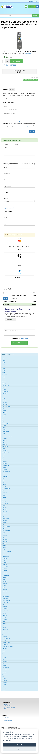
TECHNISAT (5, 633)
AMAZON (4, 374)
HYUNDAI (4, 469)
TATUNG (4, 623)
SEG (3, 587)
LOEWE (4, 496)
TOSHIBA (4, 652)
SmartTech (5, 610)
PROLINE (4, 568)
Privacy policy (7, 705)
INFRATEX (5, 476)
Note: (19, 328)
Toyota (4, 654)
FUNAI (4, 435)
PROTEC (4, 572)
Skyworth (4, 606)
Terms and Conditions (9, 707)
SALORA (4, 581)
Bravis (4, 397)
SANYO (4, 585)
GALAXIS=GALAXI (7, 437)
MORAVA (4, 520)
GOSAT (4, 442)
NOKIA (4, 528)
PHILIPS (4, 558)
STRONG (4, 615)
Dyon (3, 419)
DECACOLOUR (6, 406)
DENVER (4, 412)
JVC (3, 482)
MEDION (4, 513)
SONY (4, 614)
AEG (3, 364)
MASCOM (4, 507)
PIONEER (4, 560)
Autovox (4, 379)
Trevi (3, 655)
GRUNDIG (5, 446)
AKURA (4, 370)
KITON (4, 486)
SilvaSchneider (6, 600)
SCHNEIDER (5, 596)
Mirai (3, 516)
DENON (4, 410)
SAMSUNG (5, 583)
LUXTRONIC (5, 503)
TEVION (4, 648)
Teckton (4, 627)
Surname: (7, 173)
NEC (3, 524)
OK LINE (4, 536)
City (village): (7, 186)
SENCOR (4, 591)
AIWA (3, 366)
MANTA (4, 505)
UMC (3, 663)
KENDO (4, 484)
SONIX (4, 612)
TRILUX (4, 657)
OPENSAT (5, 539)
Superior (4, 619)
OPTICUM (5, 541)
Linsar (3, 494)
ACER (4, 360)
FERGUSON (5, 431)
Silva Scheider (5, 598)
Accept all (19, 744)
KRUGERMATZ (6, 488)
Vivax (3, 676)
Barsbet (4, 381)
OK (3, 534)
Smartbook (5, 608)
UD (3, 659)
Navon (4, 522)
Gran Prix (4, 444)
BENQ (4, 389)
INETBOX (4, 475)
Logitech (4, 499)
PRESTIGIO (5, 566)
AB (3, 359)
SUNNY (4, 617)
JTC (3, 480)
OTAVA (4, 549)
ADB (3, 362)
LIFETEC (4, 492)
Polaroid (4, 562)
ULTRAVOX (5, 661)
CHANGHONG (6, 471)
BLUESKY (5, 393)
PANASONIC (5, 556)
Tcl (3, 625)
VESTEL (4, 673)
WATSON (4, 680)
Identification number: (9, 217)
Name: (6, 167)
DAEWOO (4, 404)
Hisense (4, 459)
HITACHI (4, 461)
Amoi (3, 376)
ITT (3, 478)
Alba (3, 372)
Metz (3, 515)
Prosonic (4, 570)
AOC (3, 378)
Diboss (4, 414)
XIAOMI (4, 684)
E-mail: (6, 147)
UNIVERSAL (5, 667)
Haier (3, 448)
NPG (3, 532)
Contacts (6, 704)
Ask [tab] (12, 89)
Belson (4, 387)
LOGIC (4, 497)
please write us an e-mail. (23, 126)
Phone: (6, 154)
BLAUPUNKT (5, 391)
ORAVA (4, 545)
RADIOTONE (5, 575)
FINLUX (4, 433)
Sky (3, 604)
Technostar (5, 634)
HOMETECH (5, 465)
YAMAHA (4, 688)
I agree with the (11, 121)
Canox (4, 400)
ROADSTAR (5, 577)
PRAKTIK (4, 564)
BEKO (4, 383)
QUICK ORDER (10, 65)
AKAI (3, 368)
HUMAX (4, 467)
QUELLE (4, 574)
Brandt (4, 395)
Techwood (4, 636)
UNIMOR (4, 665)
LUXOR (4, 501)
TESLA (4, 640)
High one (4, 456)
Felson (4, 429)
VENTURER (5, 671)
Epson (4, 425)
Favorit (4, 427)
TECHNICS (5, 629)
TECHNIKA (5, 631)
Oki (3, 537)
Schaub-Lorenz (6, 594)
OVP (3, 553)
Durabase (4, 418)
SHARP (4, 593)
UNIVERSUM (5, 669)
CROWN (4, 402)
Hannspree (5, 450)
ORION (4, 547)
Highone (4, 458)
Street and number (9, 179)
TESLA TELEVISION (7, 646)
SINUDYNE (5, 602)
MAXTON (4, 511)
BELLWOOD (5, 385)
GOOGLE (4, 440)
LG (3, 490)
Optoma (4, 543)
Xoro (3, 686)
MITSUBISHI (5, 518)
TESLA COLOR (6, 642)
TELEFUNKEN (6, 638)
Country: (6, 198)
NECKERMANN (6, 526)
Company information (9, 208)
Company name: (8, 211)
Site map (6, 719)
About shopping (8, 720)
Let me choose (7, 740)
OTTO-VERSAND (6, 551)
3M (3, 357)
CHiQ (3, 473)
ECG (3, 421)
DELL (3, 408)
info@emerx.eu (6, 1)
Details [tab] (5, 89)
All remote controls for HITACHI (30, 79)
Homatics (4, 463)
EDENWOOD (5, 423)
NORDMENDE (6, 530)
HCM (3, 454)
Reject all (19, 749)
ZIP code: (6, 192)
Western (4, 682)
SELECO (4, 589)
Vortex (4, 678)
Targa (3, 621)
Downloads (6, 717)
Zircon (4, 690)
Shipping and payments (9, 708)
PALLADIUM (5, 555)
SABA (3, 579)
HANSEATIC (5, 452)
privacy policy (16, 121)
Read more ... (28, 53)
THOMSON (5, 650)
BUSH (4, 398)
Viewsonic (4, 674)
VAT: (5, 224)
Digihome (4, 416)
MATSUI (4, 509)
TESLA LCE (5, 644)
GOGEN (4, 438)
